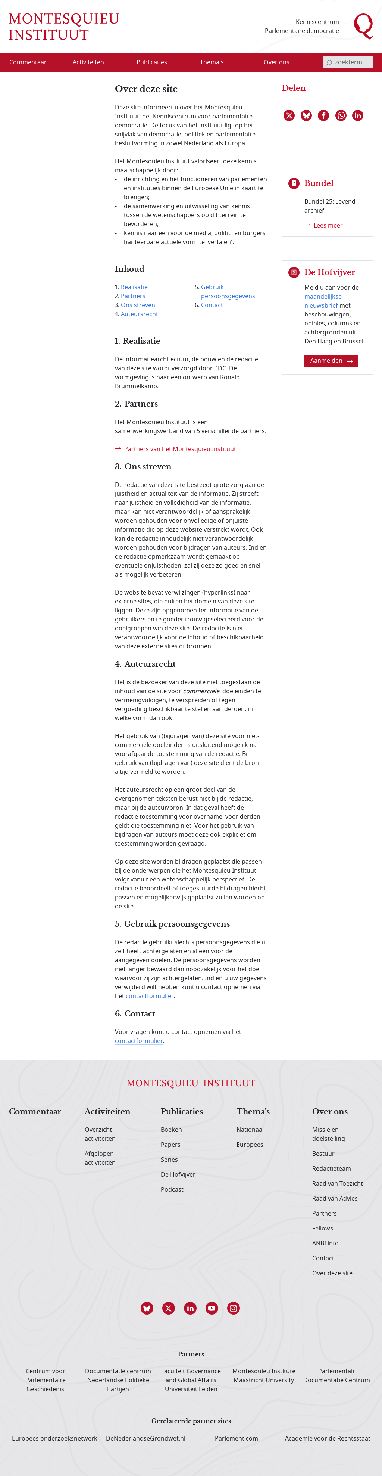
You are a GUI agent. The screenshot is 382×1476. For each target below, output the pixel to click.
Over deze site (332, 1273)
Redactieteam (331, 1168)
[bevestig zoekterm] (329, 62)
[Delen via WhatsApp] (341, 115)
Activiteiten (108, 1112)
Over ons (330, 1112)
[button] (148, 1308)
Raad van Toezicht (337, 1183)
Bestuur (323, 1153)
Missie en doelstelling (328, 1134)
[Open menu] (112, 62)
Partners (133, 296)
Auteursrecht (139, 314)
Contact (212, 305)
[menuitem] (32, 62)
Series (169, 1159)
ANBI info (325, 1243)
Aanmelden (331, 360)
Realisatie (134, 287)
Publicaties (182, 1112)
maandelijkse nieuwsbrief (323, 301)
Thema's (253, 1112)
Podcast (172, 1189)
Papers (171, 1144)
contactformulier (149, 996)
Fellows (322, 1228)
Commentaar (35, 1112)
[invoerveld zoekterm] (348, 62)
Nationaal (250, 1129)
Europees (250, 1144)
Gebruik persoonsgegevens (228, 292)
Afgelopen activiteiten (100, 1158)
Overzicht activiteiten (100, 1134)
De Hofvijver (178, 1174)
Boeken (171, 1129)
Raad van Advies (335, 1198)
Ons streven (138, 305)
